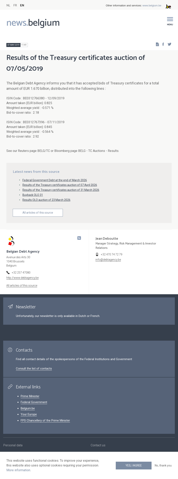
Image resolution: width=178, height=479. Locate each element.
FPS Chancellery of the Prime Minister (45, 420)
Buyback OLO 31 (32, 194)
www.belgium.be (151, 5)
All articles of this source (37, 212)
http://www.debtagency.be (22, 277)
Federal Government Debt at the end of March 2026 (54, 180)
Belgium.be (28, 408)
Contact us (98, 446)
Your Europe (29, 414)
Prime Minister (30, 396)
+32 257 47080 (21, 272)
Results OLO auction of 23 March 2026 (46, 199)
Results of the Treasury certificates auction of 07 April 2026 (59, 185)
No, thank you (163, 465)
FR (15, 5)
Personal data (12, 446)
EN (22, 5)
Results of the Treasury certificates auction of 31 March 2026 (60, 190)
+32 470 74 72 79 (111, 254)
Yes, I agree (133, 465)
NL (8, 5)
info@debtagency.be (108, 259)
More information (18, 470)
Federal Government (34, 402)
